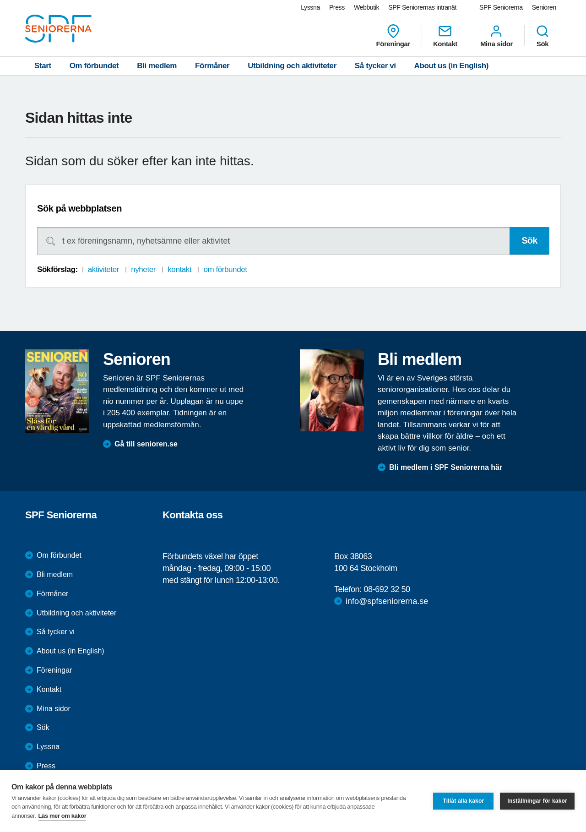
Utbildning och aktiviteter (292, 65)
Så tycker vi (375, 65)
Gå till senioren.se (146, 444)
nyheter (143, 269)
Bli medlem (157, 65)
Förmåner (212, 65)
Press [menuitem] (337, 7)
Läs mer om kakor (62, 815)
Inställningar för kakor (537, 801)
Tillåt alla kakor (463, 801)
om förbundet (225, 269)
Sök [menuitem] (542, 35)
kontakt (179, 269)
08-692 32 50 (387, 589)
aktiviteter (103, 269)
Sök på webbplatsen (79, 208)
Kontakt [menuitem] (445, 35)
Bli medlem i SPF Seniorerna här (445, 467)
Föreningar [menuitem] (393, 35)
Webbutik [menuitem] (366, 7)
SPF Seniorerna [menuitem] (501, 7)
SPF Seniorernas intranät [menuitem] (422, 7)
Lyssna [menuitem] (310, 7)
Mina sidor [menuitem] (496, 35)
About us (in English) (451, 65)
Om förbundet (94, 65)
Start (42, 65)
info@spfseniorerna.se (387, 601)
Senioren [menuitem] (544, 7)
